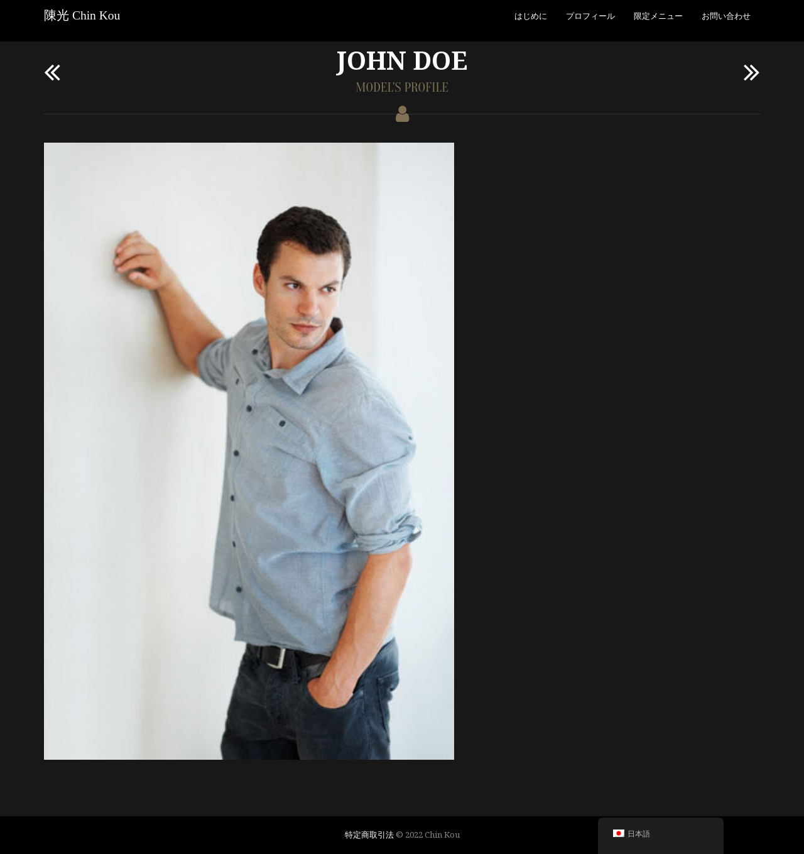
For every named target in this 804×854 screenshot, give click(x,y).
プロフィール (590, 15)
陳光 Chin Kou (82, 15)
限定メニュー (658, 15)
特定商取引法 (369, 834)
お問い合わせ (726, 15)
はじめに (530, 15)
